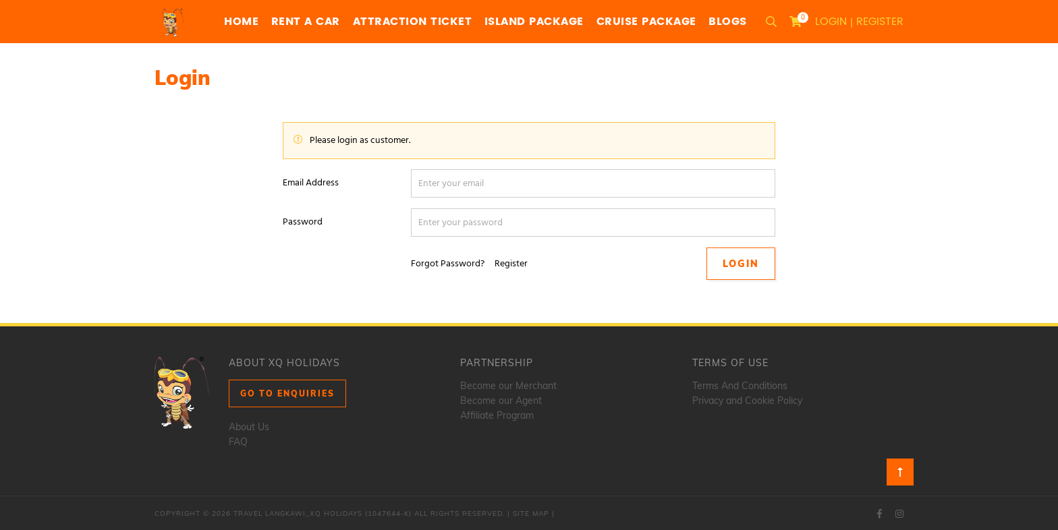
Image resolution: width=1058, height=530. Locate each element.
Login (831, 21)
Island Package (534, 21)
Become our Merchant (508, 386)
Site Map (531, 513)
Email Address (311, 183)
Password (303, 222)
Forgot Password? (447, 264)
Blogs (727, 21)
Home (241, 21)
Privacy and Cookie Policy (747, 400)
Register (879, 21)
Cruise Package (646, 21)
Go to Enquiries (287, 393)
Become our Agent (501, 400)
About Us (249, 427)
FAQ (238, 442)
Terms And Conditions (739, 386)
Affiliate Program (497, 415)
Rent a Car (305, 21)
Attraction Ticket (412, 21)
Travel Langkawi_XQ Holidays (297, 513)
